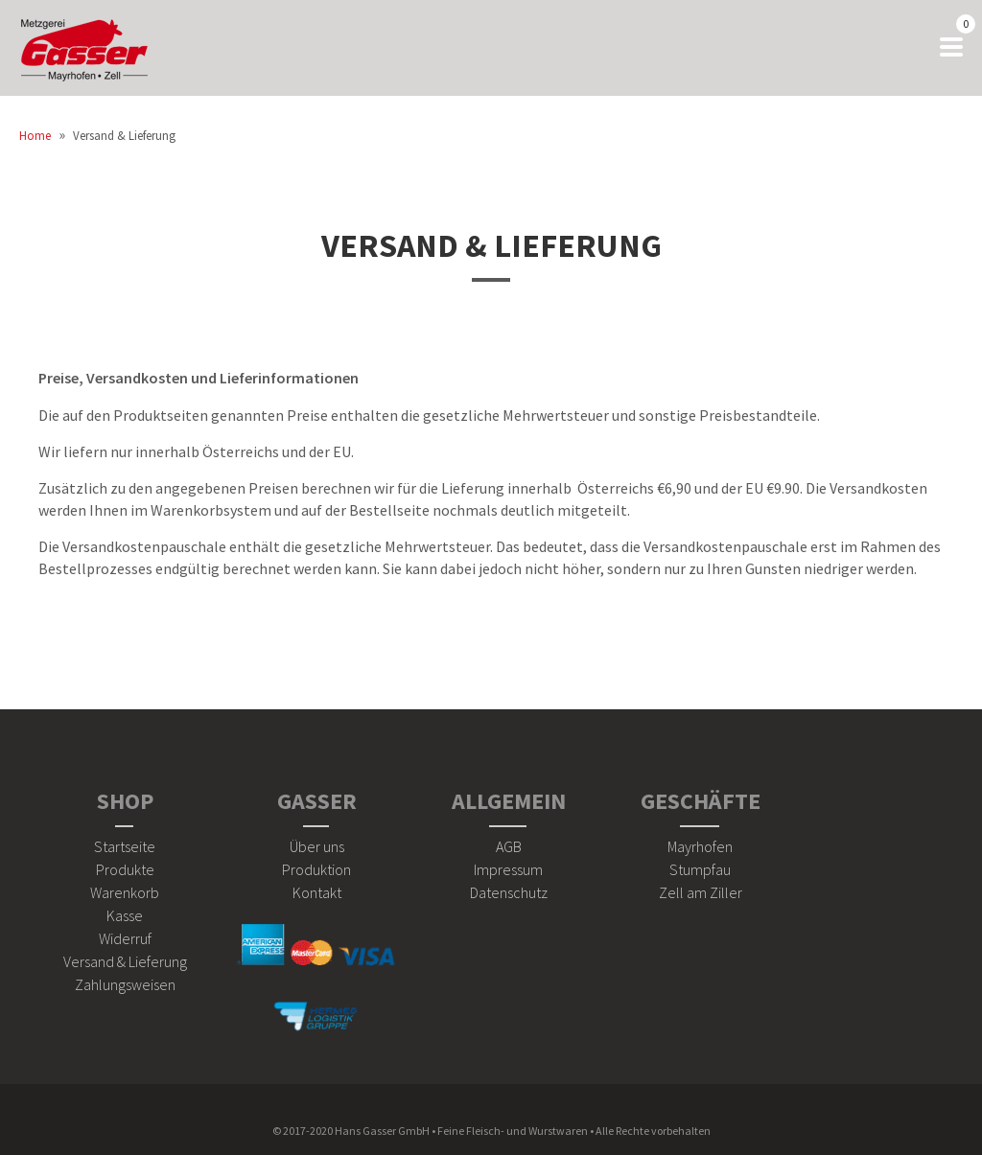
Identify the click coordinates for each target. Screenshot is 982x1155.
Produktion (316, 869)
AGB (509, 846)
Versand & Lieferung (491, 245)
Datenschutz (509, 892)
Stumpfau (700, 869)
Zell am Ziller (700, 892)
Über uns (317, 846)
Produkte (125, 869)
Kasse (124, 915)
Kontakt (316, 892)
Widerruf (125, 938)
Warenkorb (124, 892)
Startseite (124, 846)
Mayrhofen (700, 846)
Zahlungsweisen (125, 984)
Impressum (508, 869)
